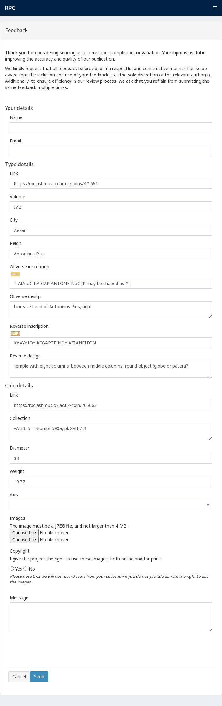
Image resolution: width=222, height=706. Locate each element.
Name (16, 117)
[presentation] (56, 652)
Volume (17, 197)
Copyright (20, 551)
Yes (18, 569)
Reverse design (25, 356)
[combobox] (111, 505)
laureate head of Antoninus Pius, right (111, 309)
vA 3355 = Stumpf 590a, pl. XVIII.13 (111, 431)
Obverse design (25, 296)
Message (19, 598)
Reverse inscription (29, 326)
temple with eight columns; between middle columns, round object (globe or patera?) (111, 369)
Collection (20, 418)
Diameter (19, 448)
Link (14, 173)
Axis (14, 495)
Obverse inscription (29, 267)
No (32, 569)
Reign (15, 243)
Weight (17, 471)
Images (17, 518)
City (14, 220)
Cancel (19, 676)
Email (15, 141)
